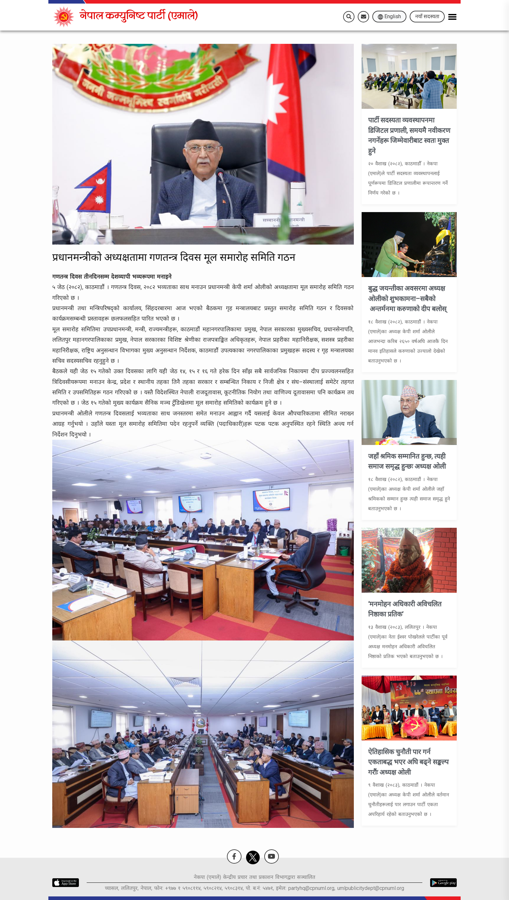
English (389, 16)
